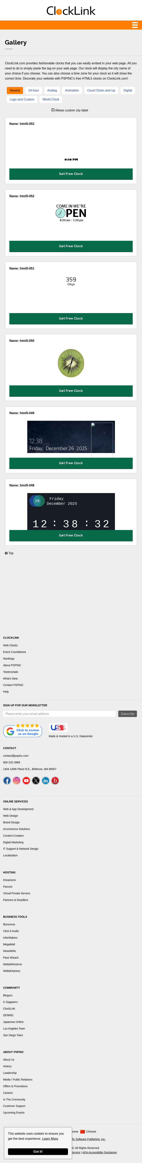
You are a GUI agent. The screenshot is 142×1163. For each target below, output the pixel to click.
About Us (8, 1059)
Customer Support (14, 1105)
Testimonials (10, 671)
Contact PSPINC (13, 685)
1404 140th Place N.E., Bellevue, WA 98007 (29, 769)
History (7, 1066)
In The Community (14, 1099)
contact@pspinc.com (15, 755)
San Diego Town (13, 1035)
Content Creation (13, 835)
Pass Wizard (11, 957)
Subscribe (127, 714)
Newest (15, 90)
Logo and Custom (22, 99)
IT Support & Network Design (20, 848)
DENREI (8, 1015)
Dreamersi (9, 880)
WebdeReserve (12, 964)
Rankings (8, 658)
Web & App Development (18, 809)
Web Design (10, 815)
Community (11, 987)
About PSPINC (12, 665)
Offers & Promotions (15, 1086)
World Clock (50, 99)
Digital (127, 90)
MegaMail (9, 944)
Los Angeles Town (14, 1028)
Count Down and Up (101, 90)
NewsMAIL (9, 951)
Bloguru (7, 995)
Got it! (37, 1151)
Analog (52, 90)
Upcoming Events (14, 1112)
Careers (8, 1092)
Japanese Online (13, 1021)
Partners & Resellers (15, 900)
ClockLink (9, 1008)
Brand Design (11, 822)
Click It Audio (11, 931)
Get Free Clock (71, 174)
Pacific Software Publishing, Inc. (86, 1139)
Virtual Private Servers (16, 893)
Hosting (9, 872)
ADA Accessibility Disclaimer (99, 1152)
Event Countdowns (14, 652)
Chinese (91, 1131)
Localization (10, 855)
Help (6, 691)
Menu (71, 25)
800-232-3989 (11, 762)
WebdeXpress (11, 970)
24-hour (33, 90)
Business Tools (15, 916)
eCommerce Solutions (16, 829)
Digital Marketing (13, 842)
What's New (10, 678)
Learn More (50, 1138)
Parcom (7, 886)
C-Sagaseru (10, 1002)
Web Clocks (10, 645)
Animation (72, 90)
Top (9, 553)
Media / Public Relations (17, 1079)
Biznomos (9, 924)
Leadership (10, 1072)
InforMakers (10, 937)
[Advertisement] (71, 592)
